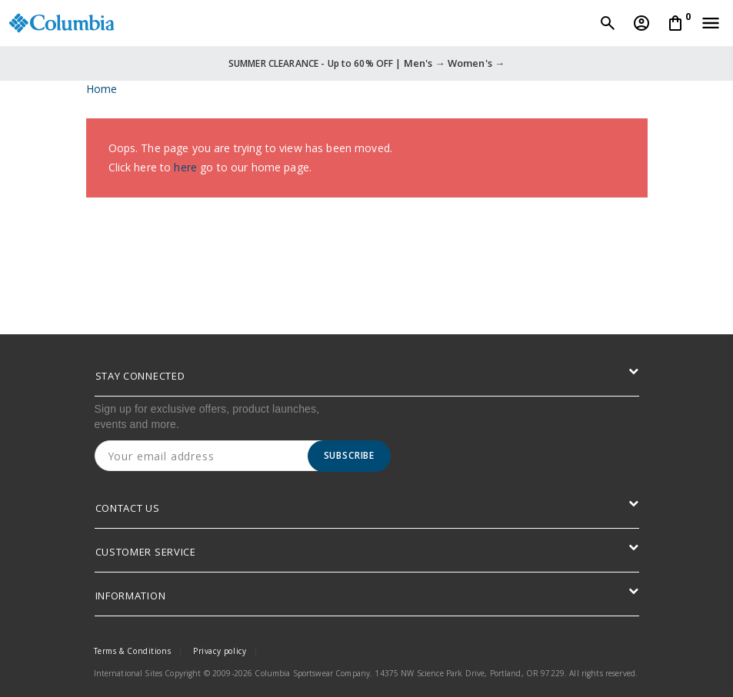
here (185, 167)
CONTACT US (127, 508)
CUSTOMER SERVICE (145, 552)
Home (102, 88)
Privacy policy (219, 651)
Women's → (476, 63)
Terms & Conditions (133, 651)
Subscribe (349, 455)
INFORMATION (130, 595)
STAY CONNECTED (140, 376)
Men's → (424, 63)
